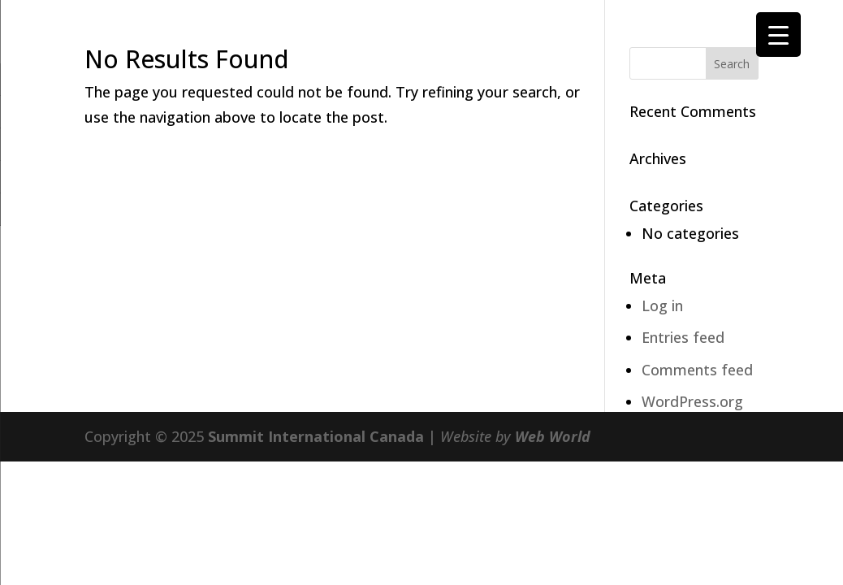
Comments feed (697, 369)
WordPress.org (692, 401)
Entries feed (683, 337)
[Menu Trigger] (778, 34)
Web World (552, 436)
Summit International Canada (316, 436)
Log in (662, 305)
